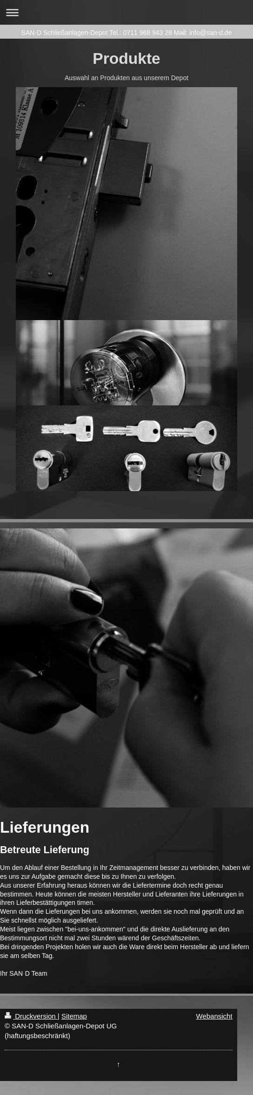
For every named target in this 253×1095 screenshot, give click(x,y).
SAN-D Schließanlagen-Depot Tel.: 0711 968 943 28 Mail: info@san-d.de (126, 32)
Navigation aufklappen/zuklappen (126, 12)
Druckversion (31, 1016)
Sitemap (74, 1016)
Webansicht (214, 1016)
